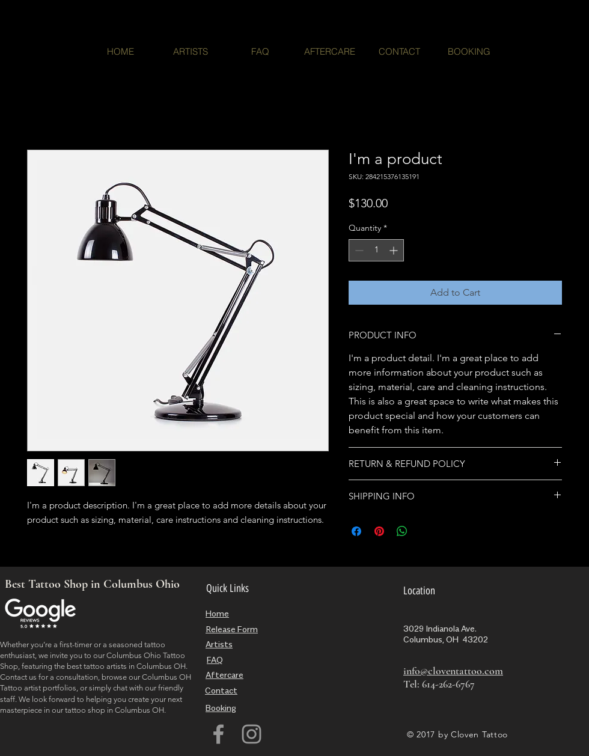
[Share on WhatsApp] (402, 531)
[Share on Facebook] (356, 531)
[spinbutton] (376, 250)
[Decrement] (357, 250)
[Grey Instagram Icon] (251, 734)
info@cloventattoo (442, 670)
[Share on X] (425, 531)
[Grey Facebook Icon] (218, 734)
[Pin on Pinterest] (379, 531)
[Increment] (394, 250)
